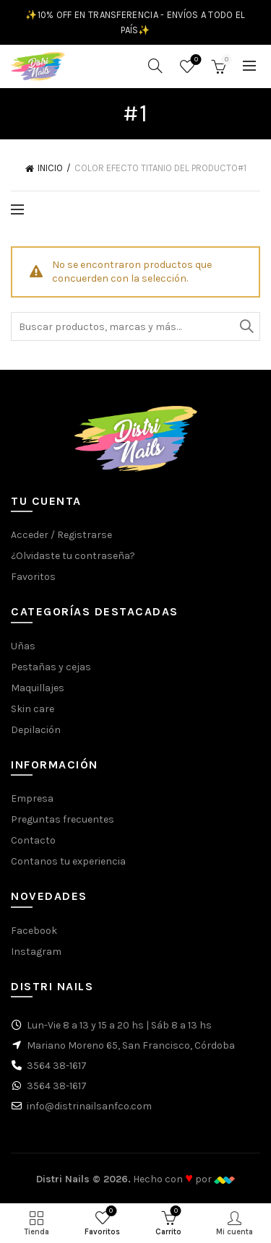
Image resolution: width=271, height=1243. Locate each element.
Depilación (36, 730)
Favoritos (195, 60)
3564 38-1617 (57, 1066)
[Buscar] (155, 66)
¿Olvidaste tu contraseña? (73, 556)
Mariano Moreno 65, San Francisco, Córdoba (131, 1045)
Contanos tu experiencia (68, 861)
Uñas (23, 646)
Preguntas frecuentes (62, 819)
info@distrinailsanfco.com (89, 1106)
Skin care (32, 709)
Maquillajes (37, 688)
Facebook (34, 930)
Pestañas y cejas (51, 667)
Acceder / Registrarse (61, 535)
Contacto (33, 840)
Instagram (36, 951)
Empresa (32, 798)
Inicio (50, 168)
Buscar (245, 326)
